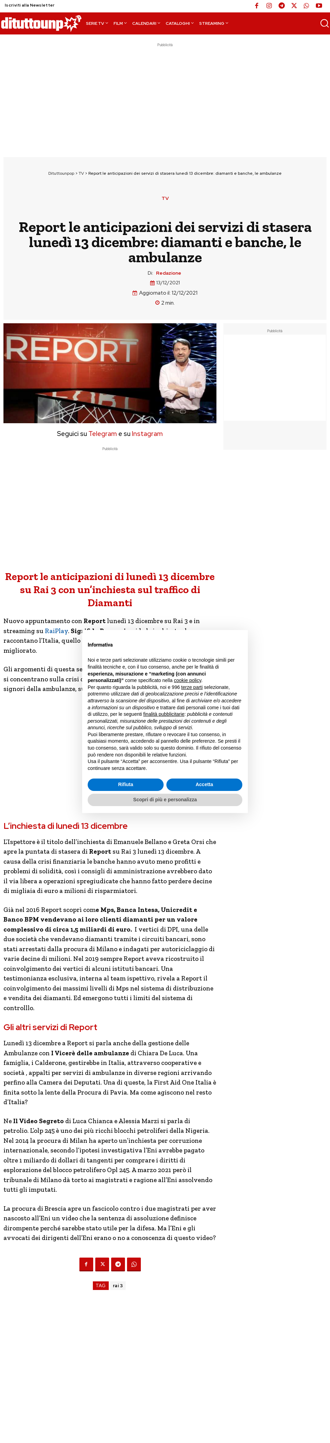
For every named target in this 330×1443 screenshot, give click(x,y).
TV (81, 173)
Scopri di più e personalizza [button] (165, 799)
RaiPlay (56, 631)
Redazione (168, 273)
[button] (324, 23)
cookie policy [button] (187, 680)
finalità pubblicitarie (163, 714)
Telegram (102, 433)
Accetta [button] (204, 784)
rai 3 (118, 1286)
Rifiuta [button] (125, 784)
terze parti (192, 687)
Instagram (147, 433)
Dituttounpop (61, 173)
